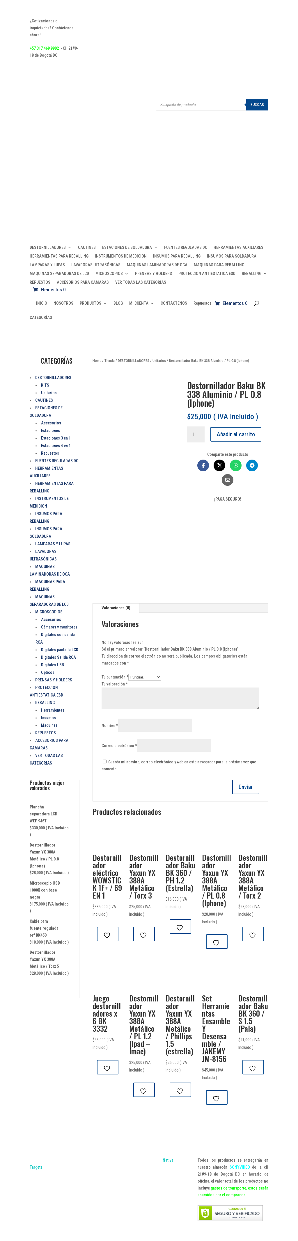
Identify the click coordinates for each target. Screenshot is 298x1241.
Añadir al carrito (236, 434)
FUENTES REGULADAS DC (185, 247)
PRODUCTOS (90, 303)
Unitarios (159, 360)
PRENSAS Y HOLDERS (153, 274)
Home (97, 360)
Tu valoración (115, 684)
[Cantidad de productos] (196, 434)
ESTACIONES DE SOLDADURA (127, 247)
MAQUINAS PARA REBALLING (219, 265)
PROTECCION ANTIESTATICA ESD (206, 274)
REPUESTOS (40, 282)
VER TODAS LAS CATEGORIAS (140, 282)
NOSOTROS (63, 303)
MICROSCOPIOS (109, 274)
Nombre (110, 725)
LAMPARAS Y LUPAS (47, 265)
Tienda (109, 360)
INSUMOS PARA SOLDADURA (231, 256)
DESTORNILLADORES (48, 247)
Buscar (257, 104)
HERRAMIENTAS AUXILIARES (238, 247)
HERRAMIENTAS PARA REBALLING (59, 256)
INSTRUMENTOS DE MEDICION (121, 256)
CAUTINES (87, 247)
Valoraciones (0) (116, 608)
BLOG (118, 303)
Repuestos (203, 303)
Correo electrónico (119, 745)
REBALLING (251, 274)
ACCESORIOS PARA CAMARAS (83, 282)
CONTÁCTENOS (174, 303)
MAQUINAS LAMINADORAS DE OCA (157, 265)
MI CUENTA (138, 303)
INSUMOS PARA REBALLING (177, 256)
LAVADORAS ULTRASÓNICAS (95, 265)
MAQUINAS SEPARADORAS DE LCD (59, 274)
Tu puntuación (115, 677)
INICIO (41, 303)
